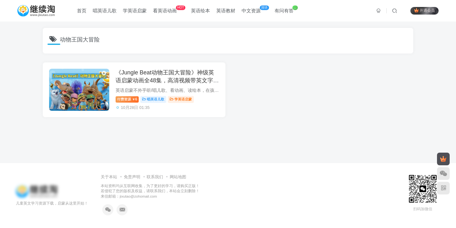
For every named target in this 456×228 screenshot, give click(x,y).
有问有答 (286, 9)
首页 (81, 10)
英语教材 (225, 10)
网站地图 (178, 176)
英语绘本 (200, 10)
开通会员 (424, 10)
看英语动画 (169, 9)
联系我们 (155, 176)
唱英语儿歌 (105, 10)
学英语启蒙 (135, 10)
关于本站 (109, 176)
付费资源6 (127, 99)
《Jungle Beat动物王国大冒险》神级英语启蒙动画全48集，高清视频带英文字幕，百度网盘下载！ (165, 80)
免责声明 (132, 176)
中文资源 (255, 9)
